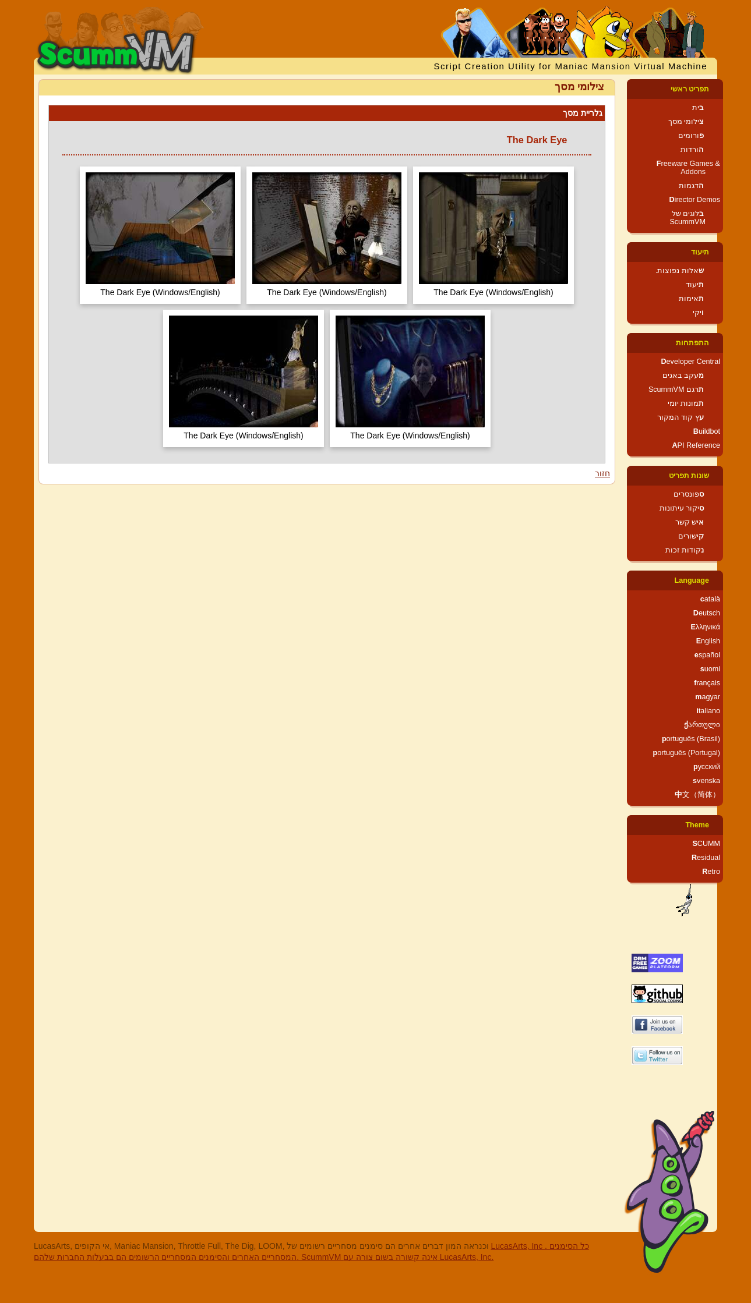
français (707, 683)
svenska (706, 781)
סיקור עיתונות (682, 508)
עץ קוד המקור (680, 417)
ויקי (698, 313)
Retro (711, 872)
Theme (697, 825)
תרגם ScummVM (676, 389)
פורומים (691, 136)
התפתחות (692, 343)
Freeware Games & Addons (688, 168)
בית (698, 108)
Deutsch (706, 613)
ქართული (702, 725)
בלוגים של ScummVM (687, 218)
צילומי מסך (686, 122)
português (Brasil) (691, 739)
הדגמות (691, 186)
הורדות (692, 150)
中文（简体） (697, 795)
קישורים (691, 536)
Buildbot (706, 431)
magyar (707, 697)
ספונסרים (689, 494)
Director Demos (695, 200)
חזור (602, 473)
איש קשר (689, 522)
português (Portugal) (686, 753)
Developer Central (690, 361)
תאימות (691, 299)
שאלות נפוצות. (679, 271)
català (710, 599)
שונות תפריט (689, 476)
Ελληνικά (705, 627)
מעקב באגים (683, 375)
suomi (710, 669)
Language (692, 580)
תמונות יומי (686, 403)
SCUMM (706, 844)
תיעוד (700, 252)
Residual (706, 858)
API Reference (696, 445)
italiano (708, 711)
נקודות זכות (684, 550)
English (708, 641)
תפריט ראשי (690, 89)
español (707, 655)
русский (706, 767)
